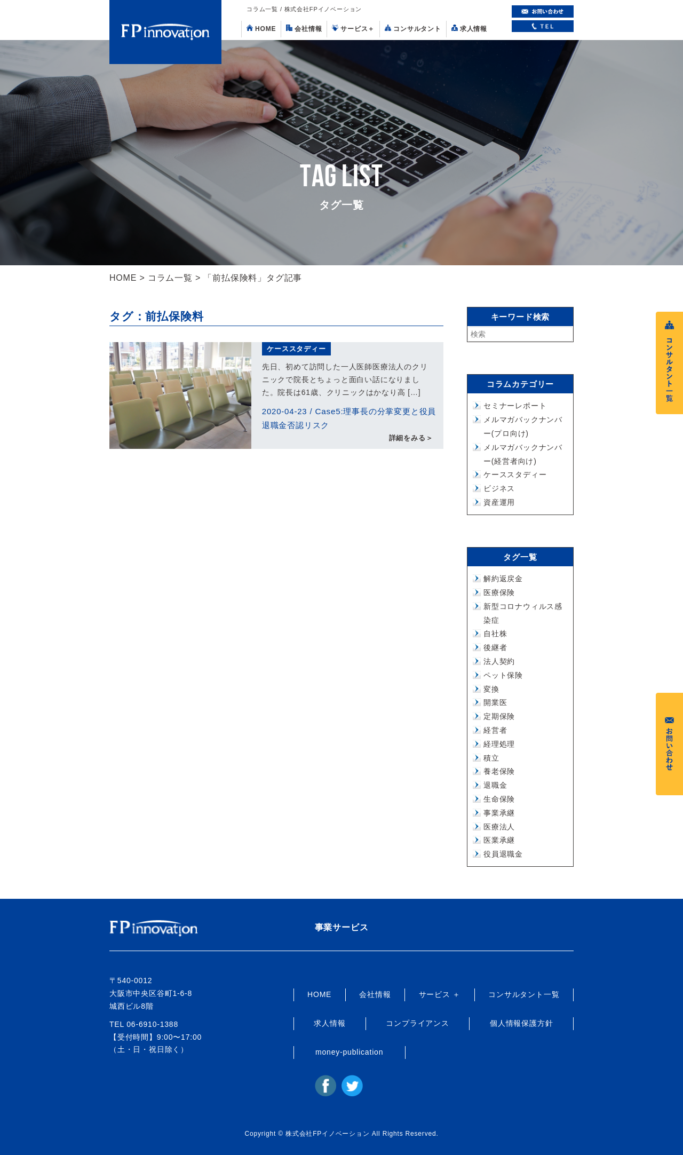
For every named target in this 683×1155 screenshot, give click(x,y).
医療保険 (499, 592)
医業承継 (499, 840)
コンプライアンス (417, 1023)
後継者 (495, 647)
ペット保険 (503, 675)
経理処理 (499, 744)
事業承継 (499, 813)
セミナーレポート (514, 405)
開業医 (495, 702)
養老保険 (499, 771)
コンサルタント (413, 29)
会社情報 (304, 29)
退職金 (495, 785)
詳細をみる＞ (411, 438)
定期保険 (499, 716)
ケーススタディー (296, 349)
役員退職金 (503, 854)
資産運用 (499, 502)
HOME (261, 29)
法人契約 (499, 661)
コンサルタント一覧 (523, 994)
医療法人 (499, 826)
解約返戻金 (503, 578)
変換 (491, 689)
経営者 (495, 730)
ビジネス (499, 488)
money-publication (349, 1052)
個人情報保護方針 (521, 1023)
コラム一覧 (170, 277)
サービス (353, 29)
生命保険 (499, 799)
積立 (491, 758)
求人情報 (469, 29)
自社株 (495, 633)
